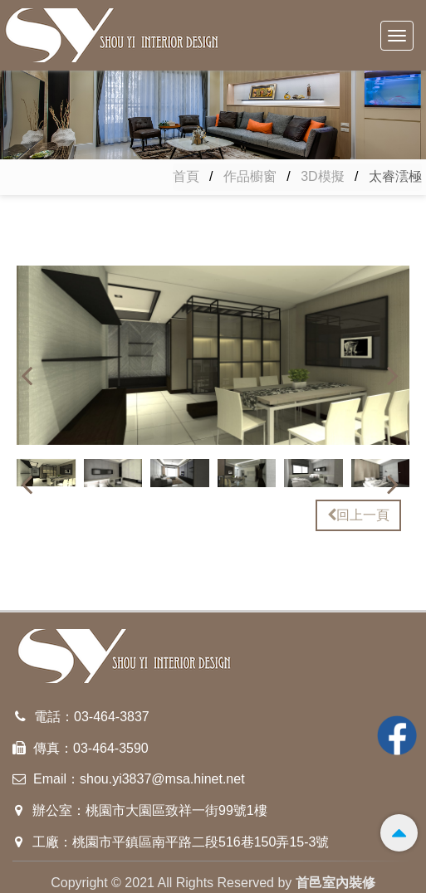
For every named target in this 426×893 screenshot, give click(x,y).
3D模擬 (322, 176)
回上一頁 (358, 515)
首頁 (186, 176)
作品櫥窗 (250, 176)
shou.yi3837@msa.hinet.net (162, 779)
